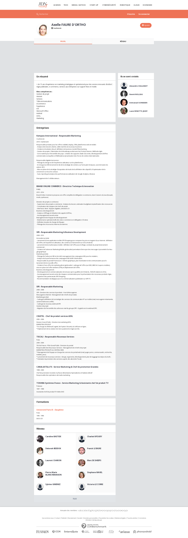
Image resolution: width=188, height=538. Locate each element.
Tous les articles (132, 518)
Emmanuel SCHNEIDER (138, 103)
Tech (66, 5)
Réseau (123, 41)
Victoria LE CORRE (95, 484)
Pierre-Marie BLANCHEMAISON (53, 473)
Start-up (94, 5)
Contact (57, 518)
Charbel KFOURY (94, 436)
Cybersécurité (109, 5)
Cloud (137, 5)
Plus (75, 498)
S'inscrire (131, 14)
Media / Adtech (79, 5)
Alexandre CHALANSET (138, 86)
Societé (79, 518)
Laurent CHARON (53, 460)
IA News (57, 5)
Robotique (125, 5)
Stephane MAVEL (95, 472)
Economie (147, 5)
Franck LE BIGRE (94, 448)
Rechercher (43, 14)
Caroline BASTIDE (53, 436)
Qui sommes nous (48, 518)
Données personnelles (90, 518)
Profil (63, 41)
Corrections (142, 518)
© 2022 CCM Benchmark (94, 520)
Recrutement (72, 518)
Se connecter (144, 14)
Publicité (64, 518)
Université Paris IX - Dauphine (49, 409)
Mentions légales (120, 518)
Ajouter (147, 25)
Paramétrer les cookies (106, 518)
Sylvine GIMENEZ (53, 484)
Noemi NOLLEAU (136, 94)
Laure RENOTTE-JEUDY (138, 111)
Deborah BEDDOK (53, 448)
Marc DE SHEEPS (94, 460)
